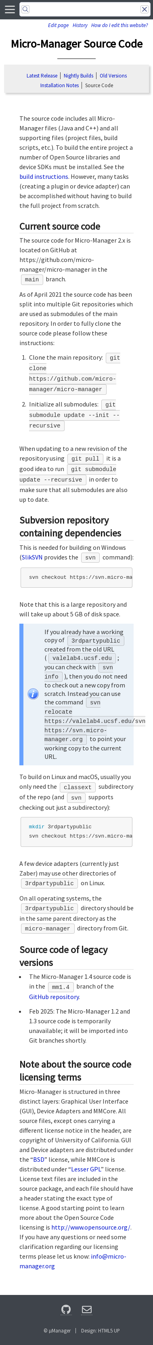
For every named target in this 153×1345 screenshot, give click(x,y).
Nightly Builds (78, 75)
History (80, 25)
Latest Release (42, 75)
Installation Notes (59, 85)
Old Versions (113, 75)
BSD (38, 1159)
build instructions (43, 176)
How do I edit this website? (119, 25)
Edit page (58, 25)
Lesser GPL (86, 1169)
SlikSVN (32, 557)
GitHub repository (54, 997)
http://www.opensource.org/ (90, 1227)
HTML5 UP (109, 1330)
